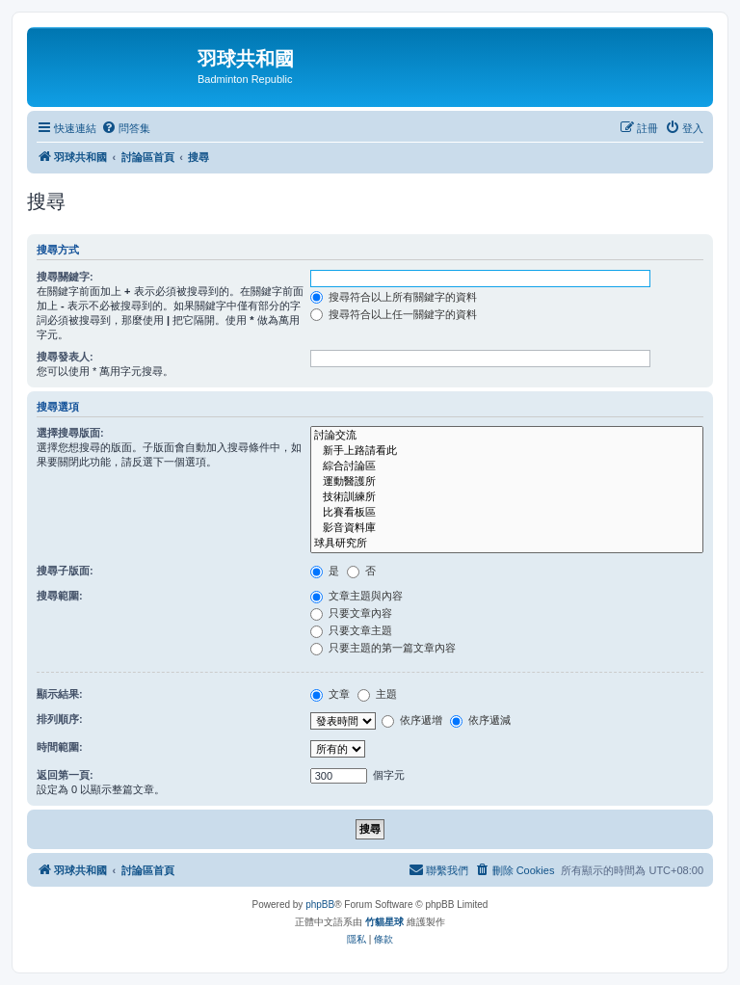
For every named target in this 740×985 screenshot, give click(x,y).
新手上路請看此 (506, 451)
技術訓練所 (506, 497)
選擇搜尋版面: (70, 433)
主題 (377, 694)
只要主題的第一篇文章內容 (383, 647)
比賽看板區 (506, 512)
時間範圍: (60, 747)
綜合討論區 (506, 466)
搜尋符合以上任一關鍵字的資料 (393, 314)
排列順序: (60, 719)
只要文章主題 (351, 630)
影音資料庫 (506, 528)
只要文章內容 (351, 613)
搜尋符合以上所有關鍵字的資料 (393, 297)
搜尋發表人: (65, 356)
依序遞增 (412, 720)
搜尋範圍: (60, 595)
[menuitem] (125, 128)
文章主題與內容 (356, 595)
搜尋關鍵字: (65, 276)
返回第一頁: (65, 775)
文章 (330, 694)
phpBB (319, 904)
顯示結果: (60, 694)
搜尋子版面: (65, 570)
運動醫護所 (506, 482)
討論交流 (506, 435)
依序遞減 (480, 720)
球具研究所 (506, 543)
